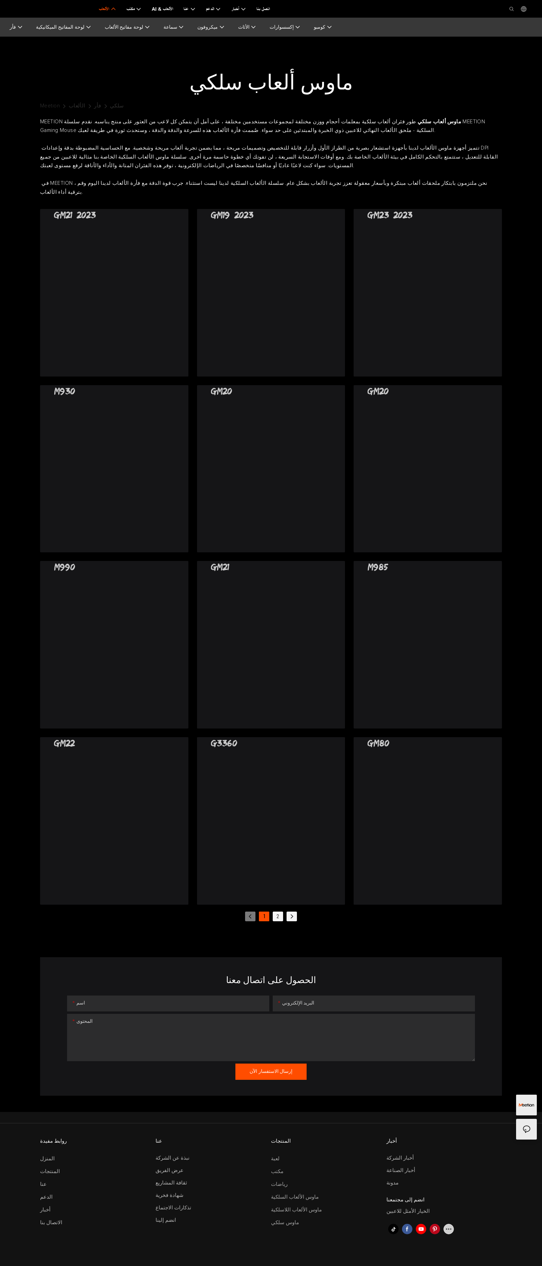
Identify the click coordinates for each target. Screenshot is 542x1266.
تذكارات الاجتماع (173, 1207)
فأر (16, 27)
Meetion (50, 105)
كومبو (323, 27)
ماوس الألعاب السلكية (295, 1197)
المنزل (47, 1158)
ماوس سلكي (285, 1222)
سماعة (173, 27)
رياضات (279, 1184)
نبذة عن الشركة (172, 1158)
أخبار (45, 1209)
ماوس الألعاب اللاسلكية (296, 1209)
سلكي (117, 105)
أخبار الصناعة (400, 1170)
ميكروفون (211, 27)
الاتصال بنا (51, 1222)
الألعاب (77, 105)
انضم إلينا (166, 1220)
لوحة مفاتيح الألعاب (127, 27)
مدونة (392, 1183)
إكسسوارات (285, 27)
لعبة (275, 1158)
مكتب (277, 1171)
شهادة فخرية (170, 1195)
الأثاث (247, 27)
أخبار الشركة (400, 1158)
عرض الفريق (170, 1170)
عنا (43, 1184)
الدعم (46, 1197)
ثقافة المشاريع (171, 1183)
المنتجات (50, 1171)
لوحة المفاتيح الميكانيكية (63, 27)
